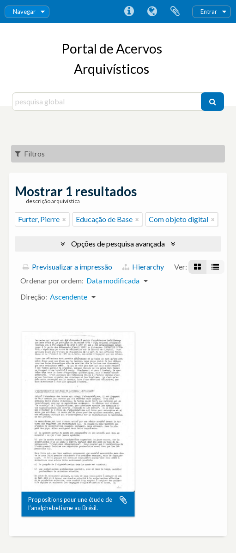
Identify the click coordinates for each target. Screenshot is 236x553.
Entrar (208, 11)
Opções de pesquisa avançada (118, 243)
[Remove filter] (64, 219)
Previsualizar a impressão (67, 266)
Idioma (151, 11)
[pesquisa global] (108, 101)
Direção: (33, 296)
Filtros (30, 153)
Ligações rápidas (128, 11)
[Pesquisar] (212, 101)
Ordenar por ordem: (52, 280)
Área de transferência (175, 11)
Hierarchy (143, 266)
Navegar (24, 11)
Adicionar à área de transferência (123, 500)
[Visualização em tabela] (215, 267)
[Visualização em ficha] (197, 267)
